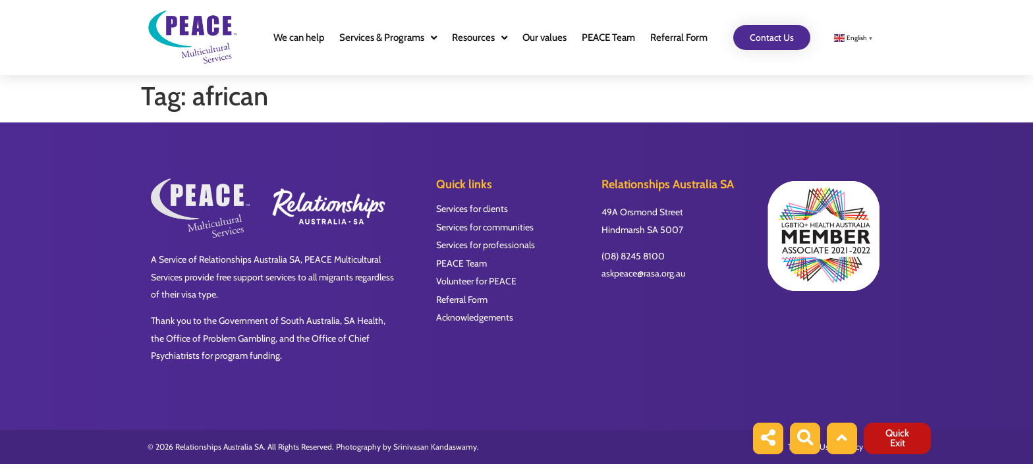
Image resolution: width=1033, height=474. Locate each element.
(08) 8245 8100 (633, 256)
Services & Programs (388, 37)
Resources (479, 37)
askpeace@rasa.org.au (643, 273)
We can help (298, 37)
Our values (544, 37)
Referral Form (679, 37)
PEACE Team (608, 37)
